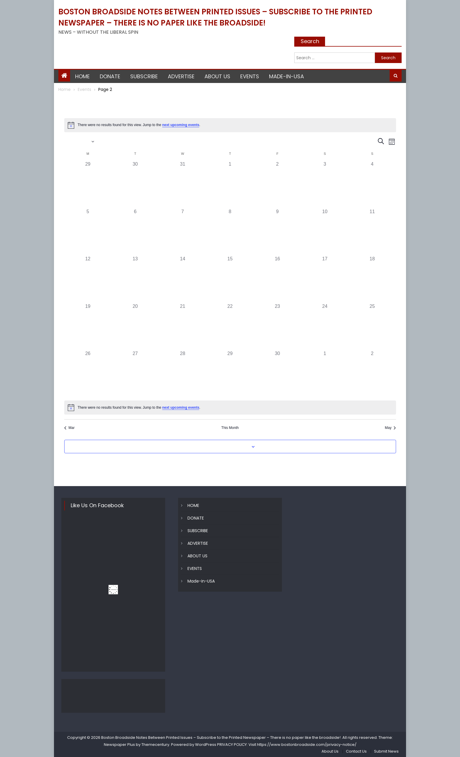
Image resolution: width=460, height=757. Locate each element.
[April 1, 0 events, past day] (230, 184)
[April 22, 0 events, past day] (230, 326)
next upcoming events (180, 125)
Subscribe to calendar (226, 446)
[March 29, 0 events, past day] (88, 184)
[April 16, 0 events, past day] (277, 279)
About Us (330, 751)
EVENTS (249, 76)
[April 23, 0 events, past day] (277, 326)
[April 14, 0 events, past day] (183, 279)
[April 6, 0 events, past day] (135, 232)
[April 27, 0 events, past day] (135, 374)
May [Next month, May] (390, 428)
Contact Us (356, 751)
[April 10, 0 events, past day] (325, 232)
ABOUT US (217, 76)
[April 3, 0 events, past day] (325, 184)
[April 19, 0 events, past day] (88, 326)
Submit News (386, 751)
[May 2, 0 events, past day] (372, 374)
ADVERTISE (181, 76)
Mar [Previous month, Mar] (69, 428)
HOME (82, 76)
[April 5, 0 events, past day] (88, 232)
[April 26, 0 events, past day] (88, 374)
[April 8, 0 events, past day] (230, 232)
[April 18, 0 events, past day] (372, 279)
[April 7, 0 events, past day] (183, 232)
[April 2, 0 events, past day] (277, 184)
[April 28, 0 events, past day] (183, 374)
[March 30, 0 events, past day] (135, 184)
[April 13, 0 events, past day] (135, 279)
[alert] (230, 125)
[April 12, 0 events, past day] (88, 279)
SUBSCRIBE (144, 76)
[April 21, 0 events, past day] (183, 326)
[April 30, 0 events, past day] (277, 374)
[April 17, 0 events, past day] (325, 279)
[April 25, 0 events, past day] (372, 326)
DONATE (110, 76)
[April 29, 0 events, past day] (230, 374)
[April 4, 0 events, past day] (372, 184)
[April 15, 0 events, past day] (230, 279)
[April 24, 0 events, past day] (325, 326)
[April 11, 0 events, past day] (372, 232)
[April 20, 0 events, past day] (135, 326)
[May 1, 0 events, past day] (325, 374)
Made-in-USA (286, 76)
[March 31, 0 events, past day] (183, 184)
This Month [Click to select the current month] (230, 428)
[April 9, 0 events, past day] (277, 232)
